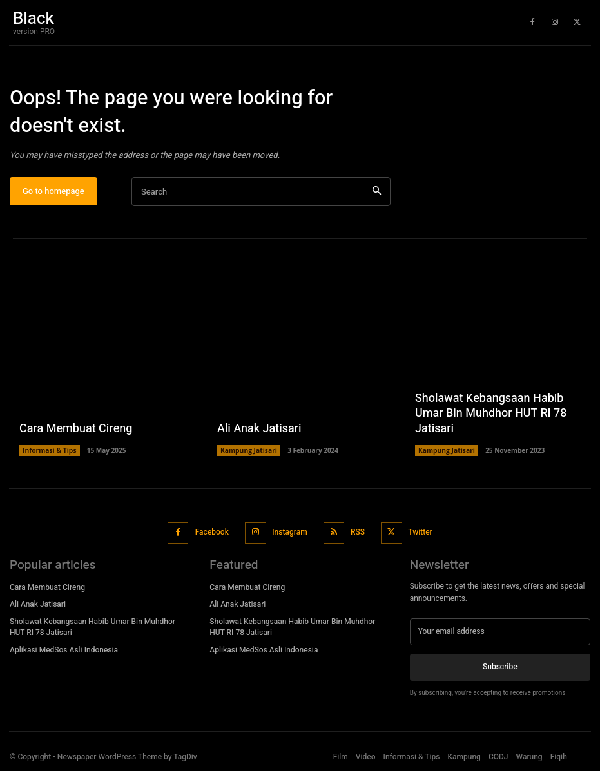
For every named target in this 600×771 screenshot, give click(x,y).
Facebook (212, 534)
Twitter (419, 534)
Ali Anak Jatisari (259, 431)
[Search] (377, 194)
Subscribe (500, 668)
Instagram (289, 534)
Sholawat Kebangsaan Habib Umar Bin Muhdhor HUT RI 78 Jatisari (490, 417)
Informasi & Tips (49, 453)
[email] (500, 632)
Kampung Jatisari (248, 453)
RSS (357, 534)
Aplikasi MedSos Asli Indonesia (64, 651)
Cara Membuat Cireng (75, 431)
